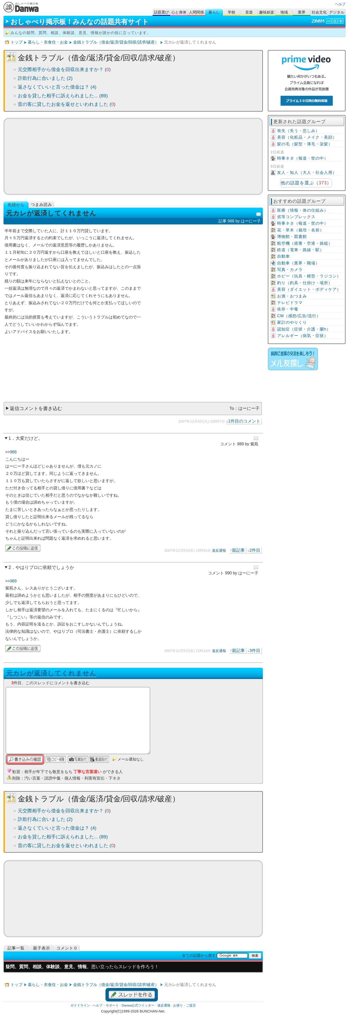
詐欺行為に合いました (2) (45, 78)
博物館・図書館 (292, 236)
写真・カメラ (290, 269)
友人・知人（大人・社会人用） (307, 172)
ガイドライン (80, 1005)
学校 (231, 12)
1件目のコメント (244, 421)
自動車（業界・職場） (298, 263)
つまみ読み (41, 204)
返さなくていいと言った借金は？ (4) (57, 87)
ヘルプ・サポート (106, 1005)
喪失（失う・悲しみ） (298, 131)
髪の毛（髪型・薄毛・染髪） (304, 144)
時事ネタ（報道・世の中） (302, 158)
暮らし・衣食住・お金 (48, 42)
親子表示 (41, 948)
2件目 (254, 550)
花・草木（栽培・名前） (300, 230)
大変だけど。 (29, 438)
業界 (301, 12)
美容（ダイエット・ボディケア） (309, 289)
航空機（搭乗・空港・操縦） (304, 243)
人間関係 (196, 12)
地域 (284, 12)
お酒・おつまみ (292, 296)
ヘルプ (340, 4)
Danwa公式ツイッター (138, 1005)
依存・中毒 (287, 309)
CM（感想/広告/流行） (299, 316)
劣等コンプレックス (296, 217)
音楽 (249, 12)
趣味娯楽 (266, 12)
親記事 (238, 550)
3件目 (254, 650)
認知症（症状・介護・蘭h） (304, 329)
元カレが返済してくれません (51, 673)
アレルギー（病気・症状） (302, 335)
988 (13, 452)
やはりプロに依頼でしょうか (45, 567)
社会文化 (319, 12)
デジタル (336, 12)
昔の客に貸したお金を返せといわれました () (66, 104)
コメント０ (67, 948)
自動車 (283, 256)
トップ (17, 42)
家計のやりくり (292, 322)
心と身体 (178, 12)
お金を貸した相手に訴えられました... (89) (63, 95)
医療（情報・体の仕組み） (302, 210)
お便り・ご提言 (184, 1005)
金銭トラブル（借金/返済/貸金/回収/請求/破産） (116, 42)
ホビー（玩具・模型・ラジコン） (309, 276)
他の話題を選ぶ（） (306, 182)
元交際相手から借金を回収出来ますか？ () (64, 69)
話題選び (161, 12)
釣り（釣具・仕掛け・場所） (304, 283)
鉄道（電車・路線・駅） (300, 250)
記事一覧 (16, 948)
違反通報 (219, 550)
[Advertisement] (133, 156)
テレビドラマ (290, 302)
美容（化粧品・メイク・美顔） (307, 137)
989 (13, 581)
